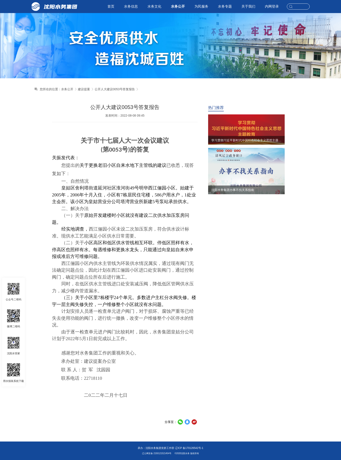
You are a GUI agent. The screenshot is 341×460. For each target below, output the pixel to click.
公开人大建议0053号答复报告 (115, 89)
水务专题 (225, 6)
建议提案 (84, 89)
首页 (110, 6)
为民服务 (201, 6)
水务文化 (154, 6)
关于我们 (248, 6)
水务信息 (131, 6)
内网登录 (272, 6)
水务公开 (178, 6)
